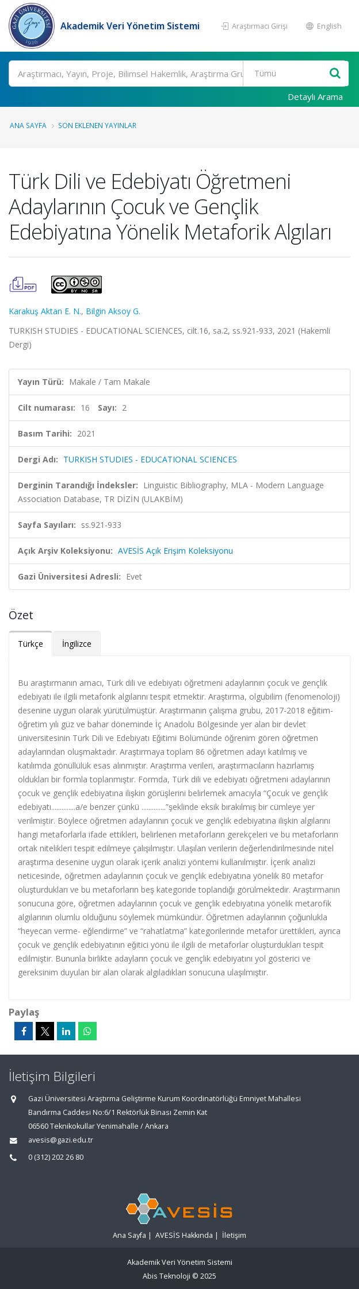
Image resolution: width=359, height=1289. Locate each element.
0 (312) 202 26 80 (55, 1157)
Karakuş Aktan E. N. (45, 311)
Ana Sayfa (28, 125)
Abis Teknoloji (166, 1276)
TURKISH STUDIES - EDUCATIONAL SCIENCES (150, 459)
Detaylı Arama (315, 96)
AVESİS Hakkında (184, 1235)
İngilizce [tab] (76, 643)
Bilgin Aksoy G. (113, 311)
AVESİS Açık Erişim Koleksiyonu (175, 550)
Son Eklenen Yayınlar (97, 125)
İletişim (234, 1235)
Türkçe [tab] (30, 643)
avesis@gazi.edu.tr (60, 1140)
